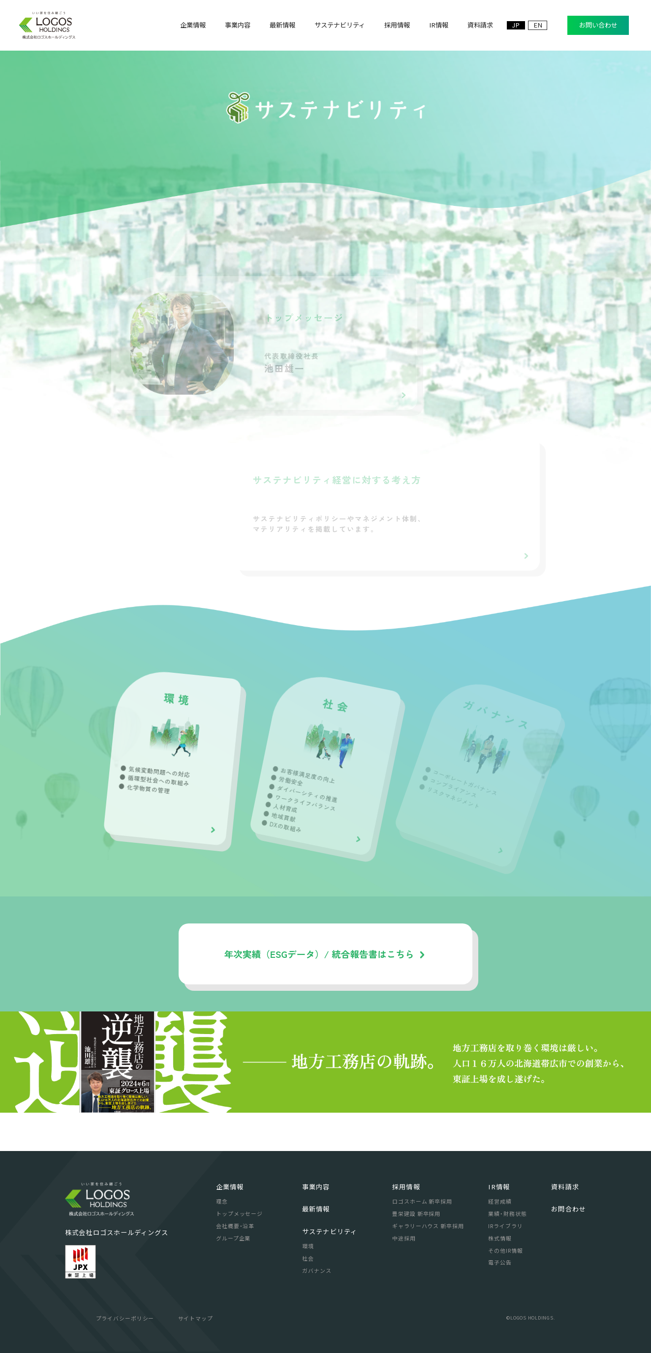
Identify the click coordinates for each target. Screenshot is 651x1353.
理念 (222, 1201)
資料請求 (565, 1186)
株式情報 (500, 1238)
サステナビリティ (329, 1231)
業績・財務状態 (507, 1213)
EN (537, 25)
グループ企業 (233, 1238)
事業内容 (316, 1186)
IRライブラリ (505, 1226)
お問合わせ (568, 1208)
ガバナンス (316, 1270)
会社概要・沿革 (235, 1226)
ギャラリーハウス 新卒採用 (428, 1226)
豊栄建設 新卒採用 (416, 1213)
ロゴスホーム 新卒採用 (422, 1201)
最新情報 (316, 1208)
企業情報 (230, 1186)
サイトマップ (195, 1318)
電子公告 (500, 1262)
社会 (308, 1258)
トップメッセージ (239, 1213)
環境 (308, 1246)
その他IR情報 (505, 1250)
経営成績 (500, 1201)
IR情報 (498, 1186)
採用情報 (406, 1186)
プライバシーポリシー (125, 1318)
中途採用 (404, 1238)
